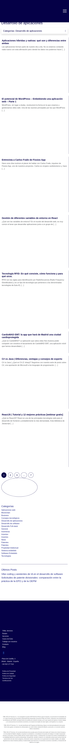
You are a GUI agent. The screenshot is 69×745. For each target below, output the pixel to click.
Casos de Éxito (7, 639)
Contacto (5, 644)
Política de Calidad (8, 673)
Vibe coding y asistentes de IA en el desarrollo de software (32, 574)
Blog (3, 647)
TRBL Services (7, 631)
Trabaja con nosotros (9, 641)
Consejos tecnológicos (10, 518)
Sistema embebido (8, 551)
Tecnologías (6, 556)
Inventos (4, 534)
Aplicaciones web (8, 510)
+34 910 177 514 (8, 664)
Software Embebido (9, 553)
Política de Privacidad (9, 671)
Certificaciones (6, 680)
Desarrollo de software (10, 523)
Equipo (4, 633)
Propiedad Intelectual (9, 548)
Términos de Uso (7, 678)
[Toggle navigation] (65, 11)
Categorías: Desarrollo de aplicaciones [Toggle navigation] (34, 31)
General (4, 529)
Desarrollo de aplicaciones (12, 521)
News (3, 540)
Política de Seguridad (8, 676)
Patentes (4, 542)
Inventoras (5, 532)
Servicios (5, 636)
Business (5, 515)
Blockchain (5, 513)
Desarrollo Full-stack (9, 526)
